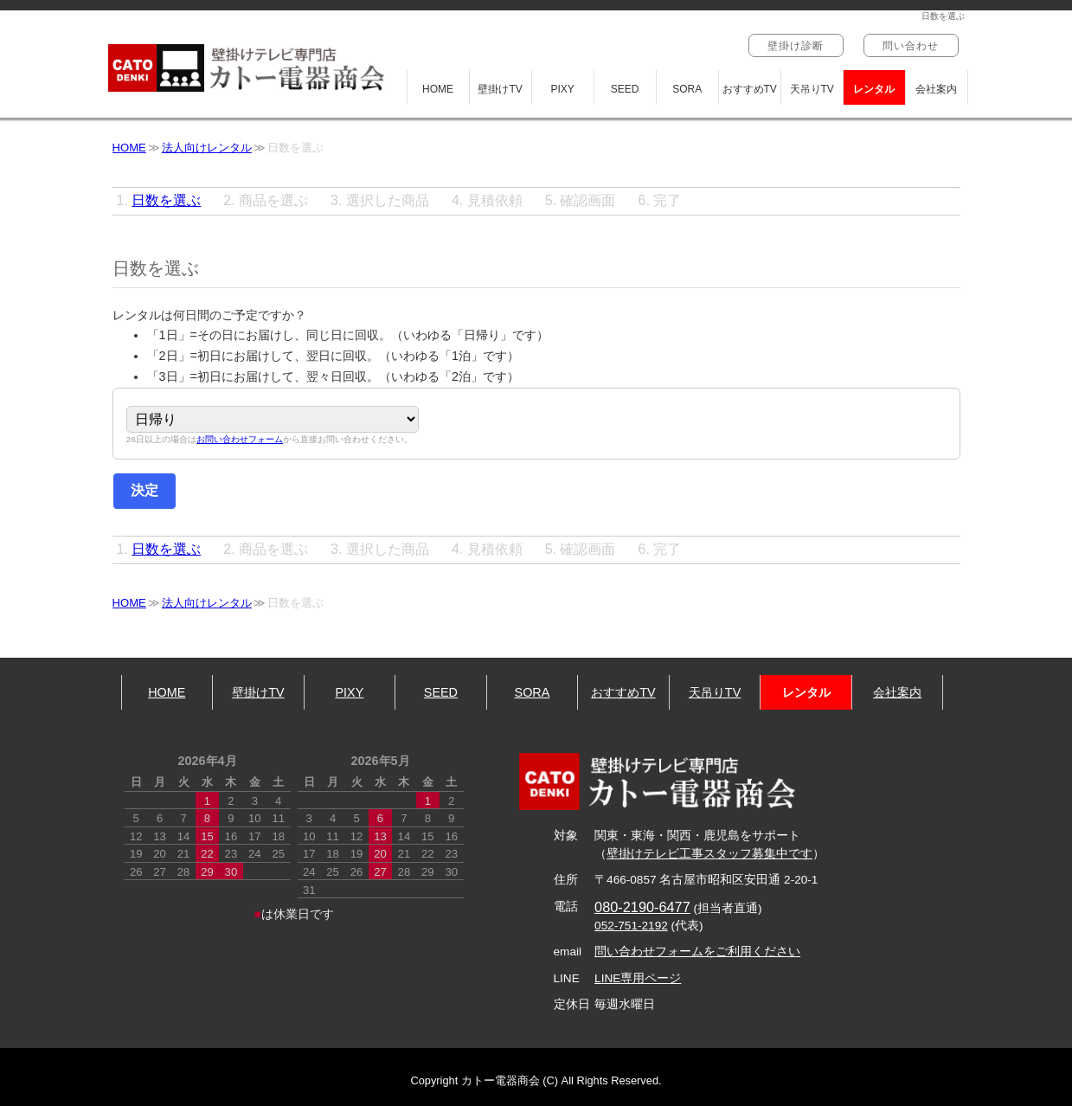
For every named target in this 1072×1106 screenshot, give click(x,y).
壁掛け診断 (796, 46)
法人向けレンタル (207, 147)
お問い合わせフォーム (239, 440)
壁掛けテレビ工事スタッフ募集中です (709, 853)
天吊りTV (812, 89)
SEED (625, 89)
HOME (437, 89)
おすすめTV (749, 89)
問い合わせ (911, 46)
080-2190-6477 (642, 907)
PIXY (562, 89)
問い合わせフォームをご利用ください (697, 951)
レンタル (874, 89)
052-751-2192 (631, 925)
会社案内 (936, 89)
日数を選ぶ (166, 200)
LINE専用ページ (637, 978)
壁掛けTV (500, 89)
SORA (687, 89)
